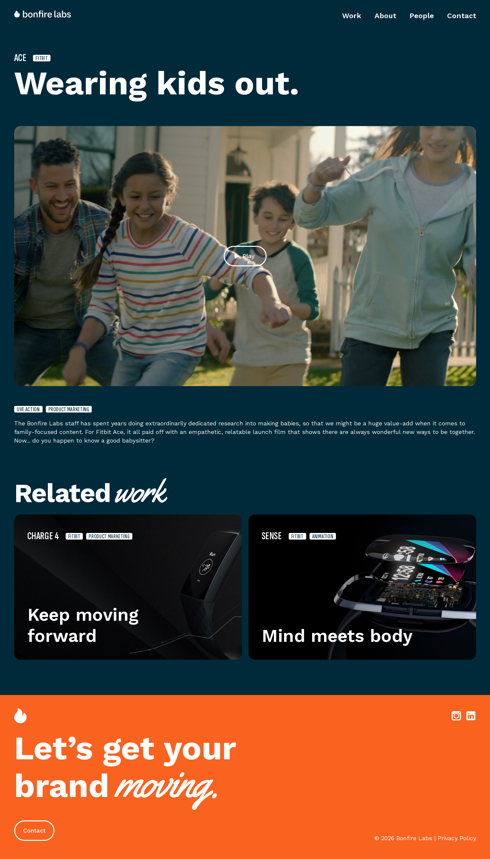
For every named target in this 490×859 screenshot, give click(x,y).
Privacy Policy (457, 838)
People (421, 16)
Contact (461, 16)
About (385, 16)
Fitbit (42, 58)
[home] (46, 14)
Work (351, 16)
